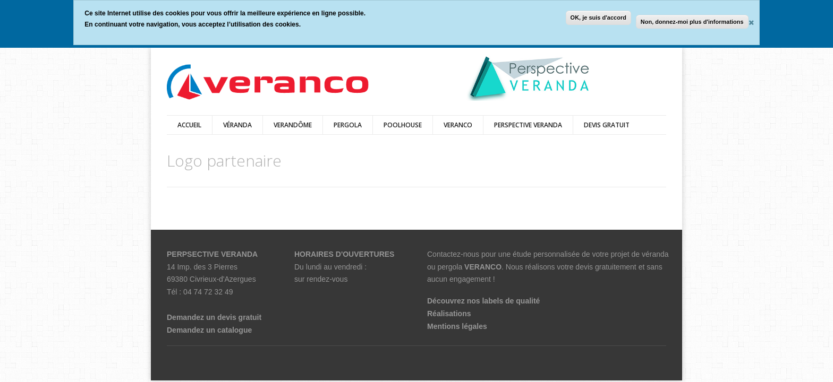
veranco (458, 124)
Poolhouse (403, 124)
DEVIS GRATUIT (607, 124)
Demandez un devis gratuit (214, 317)
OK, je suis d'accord (598, 17)
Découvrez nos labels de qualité (483, 301)
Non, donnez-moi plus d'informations (692, 22)
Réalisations (449, 313)
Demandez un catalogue (209, 330)
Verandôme (293, 124)
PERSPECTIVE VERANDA (528, 124)
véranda (237, 124)
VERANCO (483, 267)
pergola (348, 124)
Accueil (189, 124)
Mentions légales (457, 326)
